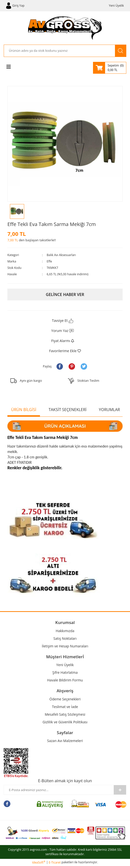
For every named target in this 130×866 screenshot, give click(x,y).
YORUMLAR (109, 409)
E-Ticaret (55, 862)
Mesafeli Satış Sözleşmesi (65, 714)
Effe (49, 261)
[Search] (59, 51)
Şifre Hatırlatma (65, 672)
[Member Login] (15, 5)
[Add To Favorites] (65, 350)
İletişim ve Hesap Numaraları (65, 646)
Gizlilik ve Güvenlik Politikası (65, 722)
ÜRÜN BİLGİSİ (23, 409)
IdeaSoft (38, 862)
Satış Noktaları (65, 638)
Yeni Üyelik (116, 5)
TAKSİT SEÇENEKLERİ (68, 409)
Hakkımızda (65, 630)
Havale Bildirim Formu (65, 680)
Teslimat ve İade (65, 706)
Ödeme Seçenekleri (64, 699)
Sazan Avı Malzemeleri (65, 740)
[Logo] (65, 28)
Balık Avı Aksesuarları (61, 255)
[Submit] (120, 790)
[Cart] (109, 68)
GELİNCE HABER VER (65, 294)
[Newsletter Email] (59, 790)
